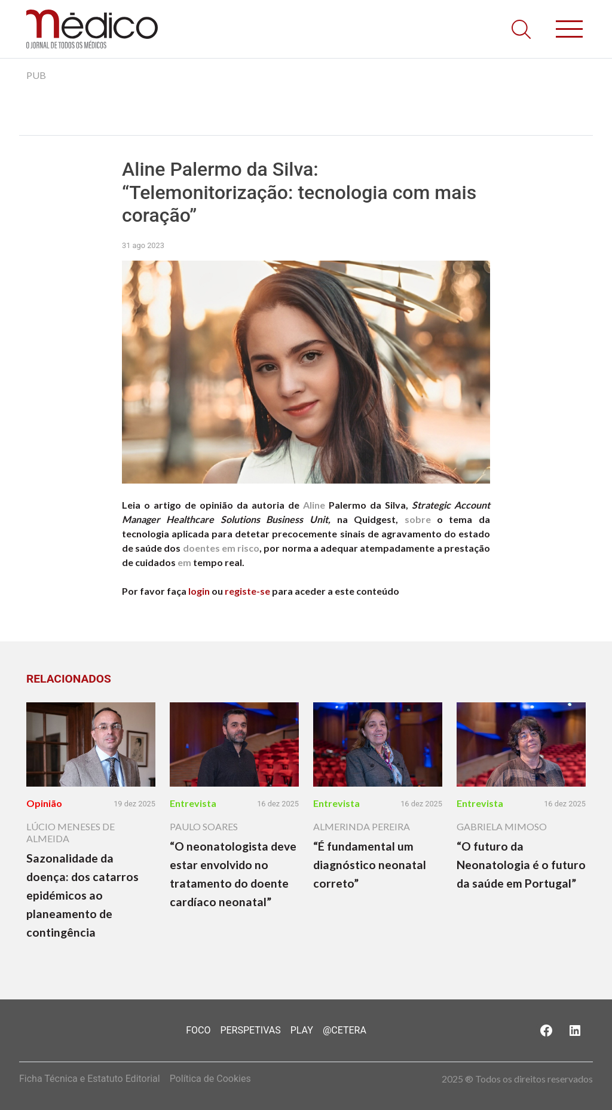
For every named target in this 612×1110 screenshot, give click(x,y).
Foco (198, 1030)
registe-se (247, 591)
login (199, 591)
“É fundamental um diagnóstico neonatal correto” (369, 864)
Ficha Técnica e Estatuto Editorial (89, 1078)
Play (301, 1030)
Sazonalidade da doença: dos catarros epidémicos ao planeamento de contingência (82, 895)
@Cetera (344, 1030)
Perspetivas (250, 1030)
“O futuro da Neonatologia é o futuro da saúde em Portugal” (521, 864)
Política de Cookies (210, 1078)
